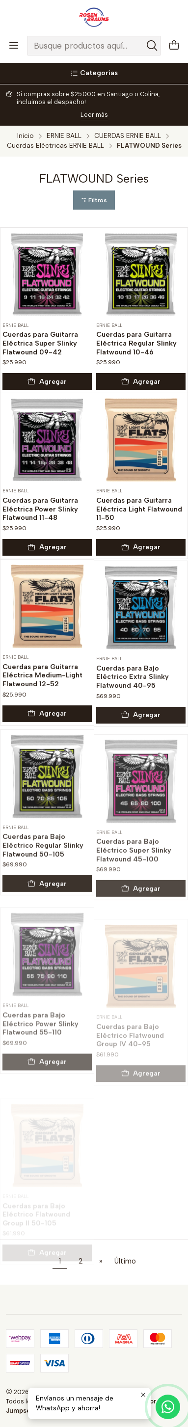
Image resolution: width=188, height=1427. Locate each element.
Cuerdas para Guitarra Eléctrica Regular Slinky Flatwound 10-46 (136, 343)
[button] (94, 200)
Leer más (94, 114)
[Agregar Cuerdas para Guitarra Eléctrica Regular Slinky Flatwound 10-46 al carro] (141, 381)
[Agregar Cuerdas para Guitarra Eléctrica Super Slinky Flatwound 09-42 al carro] (47, 381)
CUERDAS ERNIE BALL (127, 136)
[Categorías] (94, 73)
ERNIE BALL (64, 136)
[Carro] (174, 46)
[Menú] (14, 45)
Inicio (25, 136)
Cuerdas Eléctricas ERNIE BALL (55, 145)
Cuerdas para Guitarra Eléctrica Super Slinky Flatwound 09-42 (40, 343)
